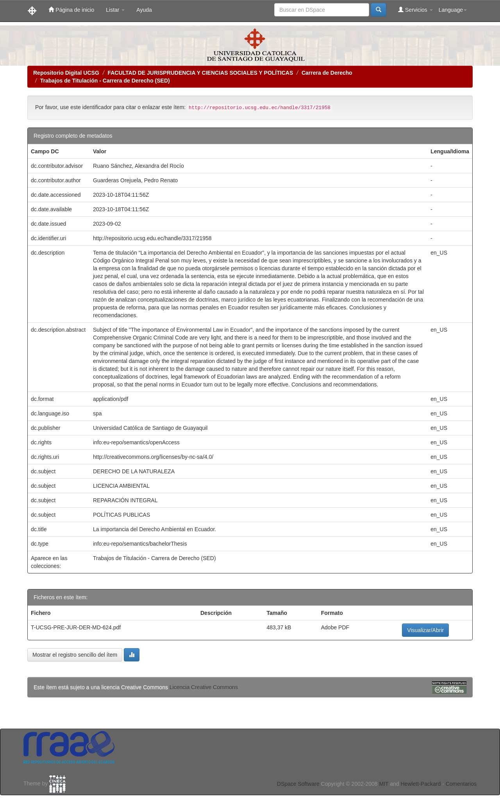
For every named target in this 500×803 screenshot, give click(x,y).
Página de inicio (71, 9)
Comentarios (461, 784)
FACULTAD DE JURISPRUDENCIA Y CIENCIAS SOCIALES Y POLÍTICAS (200, 73)
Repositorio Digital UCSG (66, 73)
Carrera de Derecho (327, 73)
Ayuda (144, 10)
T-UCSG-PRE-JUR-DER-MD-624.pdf (76, 627)
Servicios (415, 9)
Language (453, 10)
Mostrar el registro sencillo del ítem (74, 655)
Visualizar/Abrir (425, 630)
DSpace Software (298, 784)
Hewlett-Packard (420, 784)
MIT (383, 784)
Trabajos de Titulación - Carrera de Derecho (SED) (105, 80)
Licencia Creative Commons (204, 687)
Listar (115, 10)
